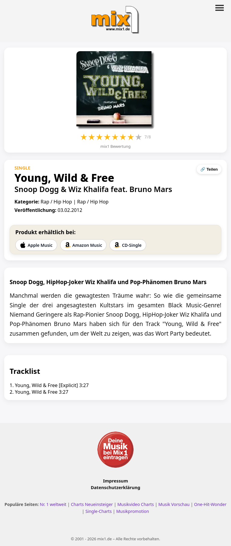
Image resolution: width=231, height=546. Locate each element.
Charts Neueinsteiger (92, 504)
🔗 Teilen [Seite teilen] (209, 169)
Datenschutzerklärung (115, 487)
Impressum (115, 481)
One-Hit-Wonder (210, 504)
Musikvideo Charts (135, 504)
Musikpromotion (132, 511)
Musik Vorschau (174, 504)
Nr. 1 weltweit (53, 504)
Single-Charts (98, 511)
